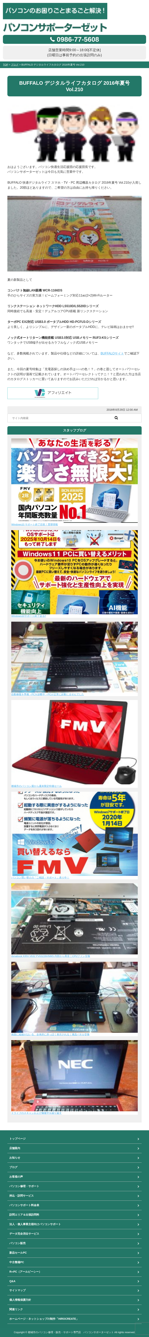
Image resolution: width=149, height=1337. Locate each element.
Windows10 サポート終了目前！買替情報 (34, 524)
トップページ (17, 1138)
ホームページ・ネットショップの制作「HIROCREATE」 (44, 1318)
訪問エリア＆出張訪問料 (24, 1214)
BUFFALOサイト (112, 353)
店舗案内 (14, 1148)
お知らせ (14, 1157)
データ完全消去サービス (24, 1233)
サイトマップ (17, 1290)
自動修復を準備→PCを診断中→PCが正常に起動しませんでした (47, 694)
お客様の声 (16, 1176)
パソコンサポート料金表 (24, 1205)
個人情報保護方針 (20, 1299)
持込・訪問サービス (21, 1195)
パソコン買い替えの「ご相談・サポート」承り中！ (40, 877)
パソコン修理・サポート (24, 1186)
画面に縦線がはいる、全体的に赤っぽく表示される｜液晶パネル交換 (50, 1034)
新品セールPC (18, 1252)
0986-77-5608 (78, 39)
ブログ (13, 1167)
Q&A (12, 1281)
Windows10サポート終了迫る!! (28, 615)
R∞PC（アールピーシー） (25, 1271)
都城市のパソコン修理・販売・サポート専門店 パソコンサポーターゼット (71, 1332)
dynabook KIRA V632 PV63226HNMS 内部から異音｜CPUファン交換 (50, 956)
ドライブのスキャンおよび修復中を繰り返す (36, 1112)
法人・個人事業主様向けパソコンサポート (35, 1224)
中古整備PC (16, 1262)
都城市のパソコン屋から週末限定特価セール (36, 786)
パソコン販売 (17, 1243)
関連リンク (16, 1309)
